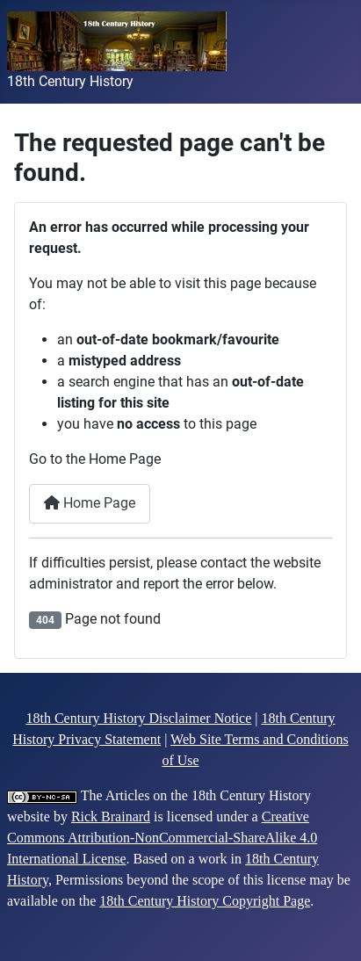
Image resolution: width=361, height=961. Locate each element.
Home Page (89, 503)
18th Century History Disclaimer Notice (138, 718)
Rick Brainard (110, 816)
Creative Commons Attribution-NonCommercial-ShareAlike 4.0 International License (162, 837)
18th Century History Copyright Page (204, 900)
